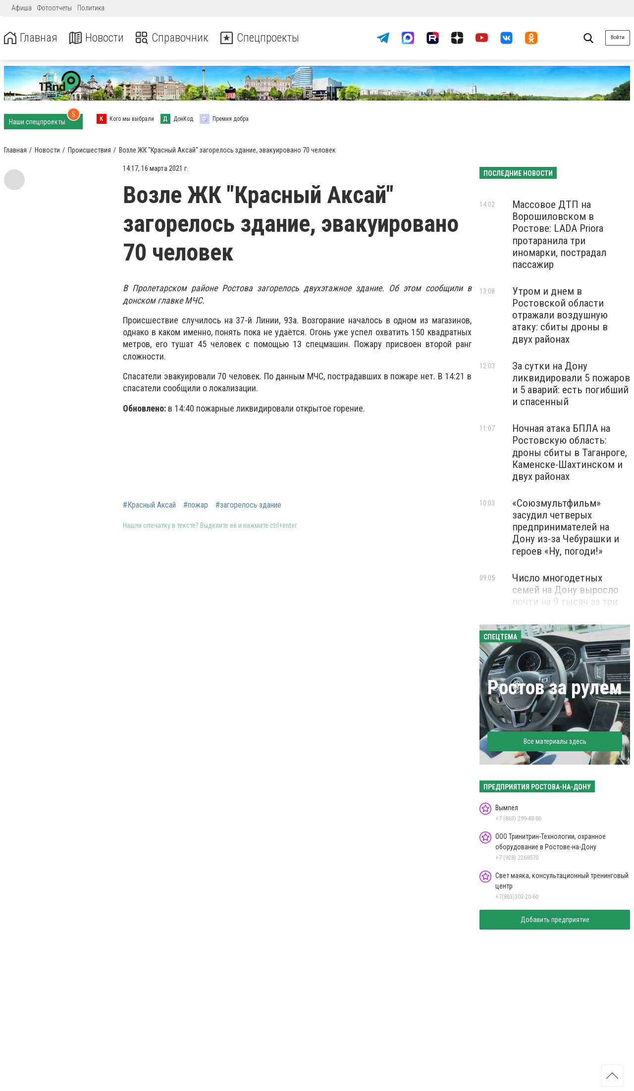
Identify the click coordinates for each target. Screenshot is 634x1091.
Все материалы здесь (555, 741)
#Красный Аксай (149, 505)
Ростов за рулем (554, 687)
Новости (98, 38)
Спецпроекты (264, 38)
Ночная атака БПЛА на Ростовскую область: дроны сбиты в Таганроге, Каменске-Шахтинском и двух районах (569, 452)
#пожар (195, 505)
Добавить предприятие (555, 920)
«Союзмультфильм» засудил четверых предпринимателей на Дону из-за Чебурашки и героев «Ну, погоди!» (565, 527)
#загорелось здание (248, 505)
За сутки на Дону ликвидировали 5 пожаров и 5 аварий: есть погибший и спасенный (571, 384)
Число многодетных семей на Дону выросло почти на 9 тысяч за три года (565, 596)
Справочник (175, 38)
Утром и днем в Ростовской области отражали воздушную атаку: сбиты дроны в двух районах (560, 315)
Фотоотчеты (54, 8)
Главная (31, 38)
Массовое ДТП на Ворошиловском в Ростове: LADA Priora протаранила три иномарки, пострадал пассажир (559, 234)
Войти (618, 37)
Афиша (21, 8)
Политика (91, 8)
